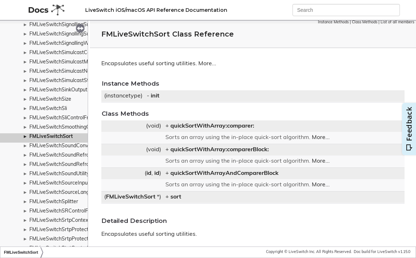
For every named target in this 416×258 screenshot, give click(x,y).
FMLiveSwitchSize (50, 99)
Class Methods (364, 22)
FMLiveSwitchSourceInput (59, 183)
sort (175, 197)
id (148, 173)
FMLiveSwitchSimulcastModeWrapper (73, 62)
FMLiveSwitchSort (51, 136)
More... (207, 64)
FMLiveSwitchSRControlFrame (64, 211)
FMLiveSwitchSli (48, 108)
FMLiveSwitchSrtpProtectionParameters (75, 230)
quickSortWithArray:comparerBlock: (219, 150)
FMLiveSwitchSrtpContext (59, 220)
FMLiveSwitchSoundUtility (59, 174)
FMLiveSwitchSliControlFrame (63, 118)
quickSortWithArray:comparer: (212, 126)
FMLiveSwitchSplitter (53, 202)
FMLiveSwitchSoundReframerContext (72, 164)
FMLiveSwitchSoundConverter (64, 146)
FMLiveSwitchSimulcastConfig (64, 53)
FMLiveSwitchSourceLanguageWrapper (75, 192)
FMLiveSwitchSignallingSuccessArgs (71, 34)
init (155, 96)
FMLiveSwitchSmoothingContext (67, 127)
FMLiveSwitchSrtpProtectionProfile (69, 239)
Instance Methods (333, 22)
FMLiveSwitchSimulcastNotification (69, 71)
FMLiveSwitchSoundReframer (63, 155)
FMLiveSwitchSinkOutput (58, 90)
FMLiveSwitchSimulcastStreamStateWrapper (81, 80)
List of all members (397, 22)
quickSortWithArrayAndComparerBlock (224, 173)
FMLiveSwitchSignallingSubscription (70, 25)
